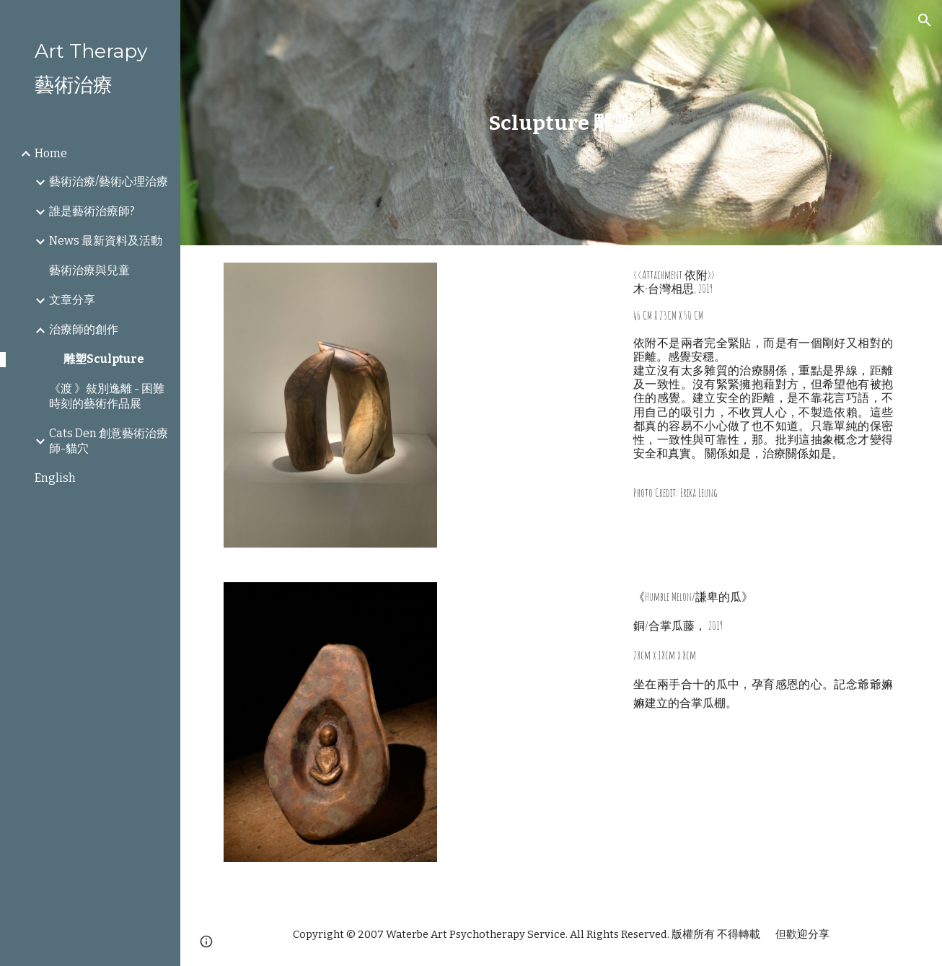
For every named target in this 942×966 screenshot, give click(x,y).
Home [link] (51, 153)
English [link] (55, 478)
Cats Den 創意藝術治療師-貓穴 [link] (108, 440)
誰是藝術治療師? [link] (92, 211)
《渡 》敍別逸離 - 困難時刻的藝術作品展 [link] (106, 396)
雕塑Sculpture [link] (103, 359)
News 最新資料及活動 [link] (105, 240)
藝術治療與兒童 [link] (89, 270)
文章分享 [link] (72, 300)
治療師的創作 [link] (83, 329)
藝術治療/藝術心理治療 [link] (108, 181)
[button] (924, 20)
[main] (561, 123)
